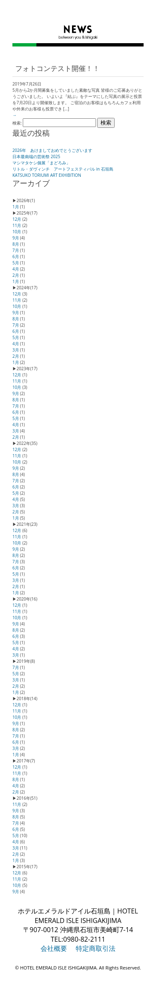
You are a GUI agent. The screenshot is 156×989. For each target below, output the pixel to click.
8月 (15, 244)
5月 (15, 263)
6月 (15, 256)
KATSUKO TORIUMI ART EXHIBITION (46, 175)
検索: (17, 123)
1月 (15, 207)
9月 (15, 238)
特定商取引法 (95, 948)
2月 (15, 275)
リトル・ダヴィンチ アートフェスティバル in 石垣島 (62, 169)
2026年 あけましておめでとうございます (52, 150)
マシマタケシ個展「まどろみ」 (41, 163)
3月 (15, 350)
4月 (15, 269)
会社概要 (54, 948)
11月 (16, 225)
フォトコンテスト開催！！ (57, 68)
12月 (16, 219)
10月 (16, 231)
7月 (15, 250)
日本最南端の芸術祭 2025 (36, 156)
